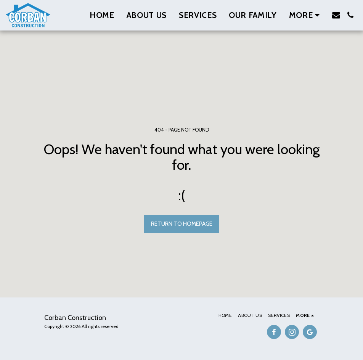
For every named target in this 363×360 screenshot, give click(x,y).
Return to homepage (181, 223)
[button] (336, 15)
